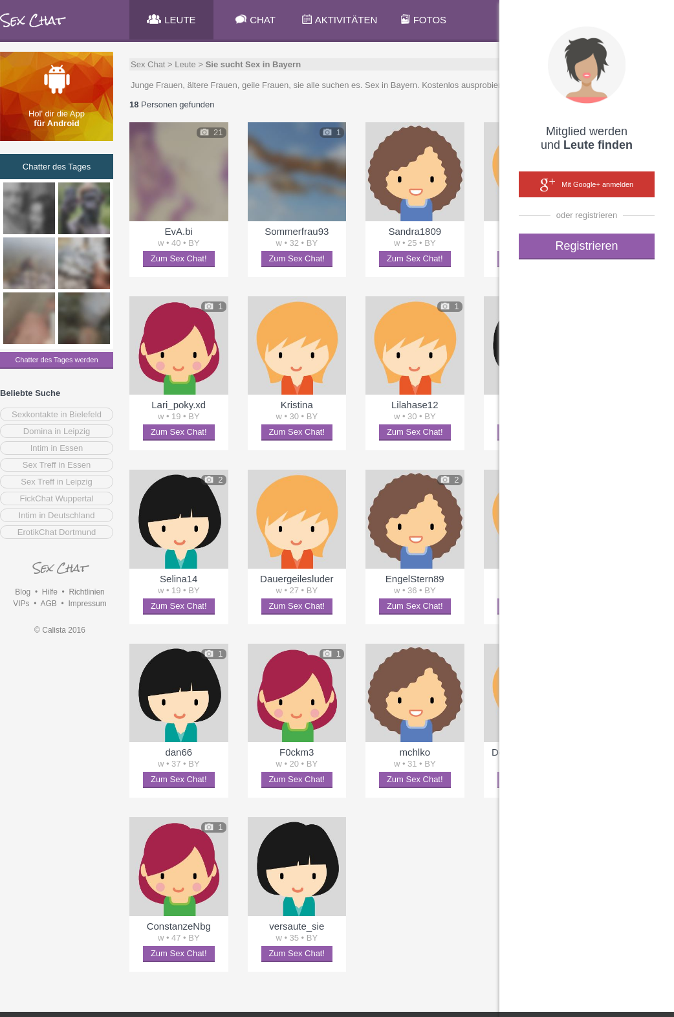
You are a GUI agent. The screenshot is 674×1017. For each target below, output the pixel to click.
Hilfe (50, 591)
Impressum (87, 603)
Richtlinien (86, 591)
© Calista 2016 (59, 630)
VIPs (21, 603)
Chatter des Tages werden (56, 360)
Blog (22, 591)
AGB (48, 603)
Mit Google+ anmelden (586, 185)
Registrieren (586, 245)
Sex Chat (148, 64)
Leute (185, 64)
